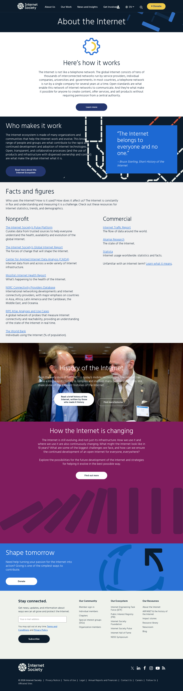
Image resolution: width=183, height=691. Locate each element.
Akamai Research (113, 239)
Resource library (150, 623)
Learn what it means (159, 263)
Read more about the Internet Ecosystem (25, 171)
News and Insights (87, 7)
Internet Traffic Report (117, 227)
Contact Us (126, 680)
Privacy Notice (53, 680)
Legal (82, 680)
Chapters (83, 616)
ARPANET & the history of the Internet (155, 613)
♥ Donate (156, 6)
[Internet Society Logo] (31, 667)
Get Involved (110, 7)
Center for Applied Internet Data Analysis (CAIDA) (37, 259)
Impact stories (150, 618)
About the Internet (151, 607)
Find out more (91, 475)
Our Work (66, 7)
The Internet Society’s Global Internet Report (34, 247)
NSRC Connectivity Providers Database (30, 287)
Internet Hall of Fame (121, 633)
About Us (50, 7)
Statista (108, 251)
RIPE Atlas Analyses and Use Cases (27, 311)
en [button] (130, 7)
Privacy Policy (41, 630)
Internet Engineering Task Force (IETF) (123, 608)
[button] (141, 7)
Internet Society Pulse (121, 629)
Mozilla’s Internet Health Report (26, 275)
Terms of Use (69, 680)
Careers (139, 680)
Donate (21, 581)
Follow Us (151, 680)
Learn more (91, 107)
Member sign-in (86, 607)
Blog (145, 631)
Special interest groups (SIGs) (90, 621)
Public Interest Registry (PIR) (122, 615)
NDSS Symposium (119, 637)
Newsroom (148, 627)
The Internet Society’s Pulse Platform (29, 227)
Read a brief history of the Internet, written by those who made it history (74, 399)
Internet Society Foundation (118, 623)
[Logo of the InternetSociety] (27, 6)
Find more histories (113, 402)
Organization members (90, 627)
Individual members (88, 611)
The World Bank (16, 331)
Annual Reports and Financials (102, 680)
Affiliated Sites (25, 684)
